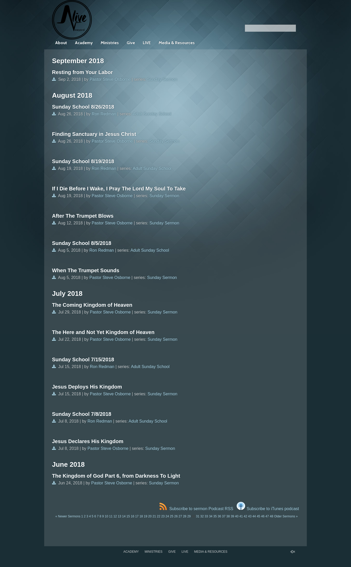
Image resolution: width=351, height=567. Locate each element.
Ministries (110, 42)
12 (115, 516)
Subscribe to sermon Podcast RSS (196, 508)
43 (249, 516)
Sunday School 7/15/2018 (83, 359)
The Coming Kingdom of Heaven (92, 305)
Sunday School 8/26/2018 (83, 107)
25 (171, 516)
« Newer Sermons (67, 516)
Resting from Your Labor (82, 72)
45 (258, 516)
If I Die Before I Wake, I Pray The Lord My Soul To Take (119, 188)
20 (150, 516)
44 (254, 516)
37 (223, 516)
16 (132, 516)
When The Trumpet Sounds (85, 270)
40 (236, 516)
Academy (84, 42)
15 (128, 516)
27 (180, 516)
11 (110, 516)
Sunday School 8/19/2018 (83, 161)
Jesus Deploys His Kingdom (87, 387)
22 (158, 516)
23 (163, 516)
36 (219, 516)
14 (124, 516)
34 (210, 516)
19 (145, 516)
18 (141, 516)
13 (119, 516)
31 (197, 516)
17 (137, 516)
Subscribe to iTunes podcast (268, 508)
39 (232, 516)
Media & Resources (177, 42)
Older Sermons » (286, 516)
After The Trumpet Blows (83, 216)
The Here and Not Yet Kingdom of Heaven (103, 332)
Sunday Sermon (162, 79)
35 (215, 516)
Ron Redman (104, 114)
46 (262, 516)
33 (206, 516)
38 (228, 516)
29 (189, 516)
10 (106, 516)
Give (131, 42)
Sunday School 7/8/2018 (81, 414)
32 (202, 516)
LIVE (147, 42)
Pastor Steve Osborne (110, 79)
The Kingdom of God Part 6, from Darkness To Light (116, 476)
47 (267, 516)
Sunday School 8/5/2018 (81, 243)
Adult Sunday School (152, 114)
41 (241, 516)
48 (271, 516)
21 (154, 516)
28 (184, 516)
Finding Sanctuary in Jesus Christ (94, 134)
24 (167, 516)
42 (245, 516)
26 (176, 516)
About (61, 42)
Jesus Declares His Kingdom (88, 441)
